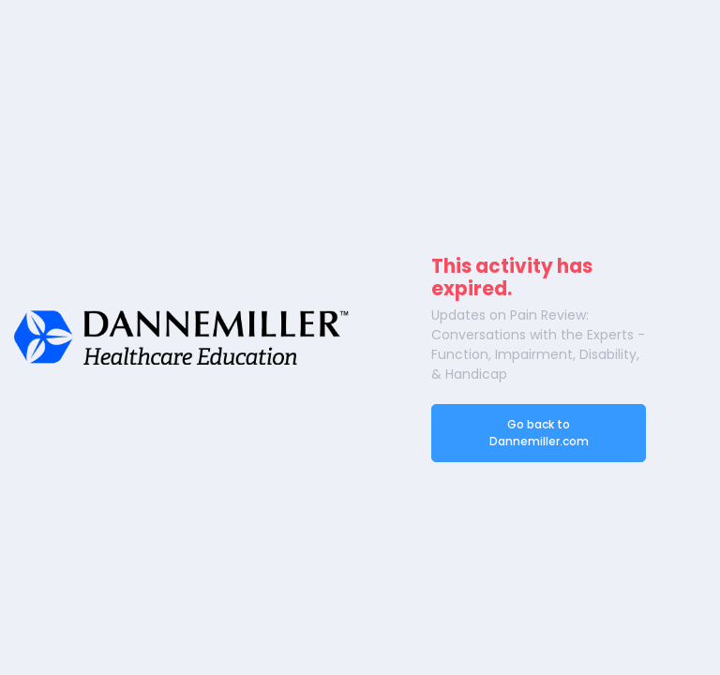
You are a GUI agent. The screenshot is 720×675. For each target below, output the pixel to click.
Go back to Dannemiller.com (539, 432)
